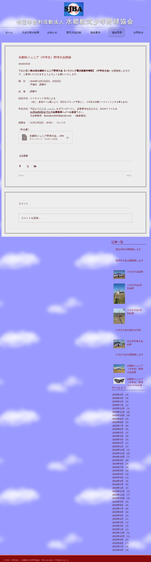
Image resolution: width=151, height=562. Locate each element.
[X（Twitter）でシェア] (27, 166)
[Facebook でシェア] (19, 166)
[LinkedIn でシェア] (35, 166)
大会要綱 (23, 155)
